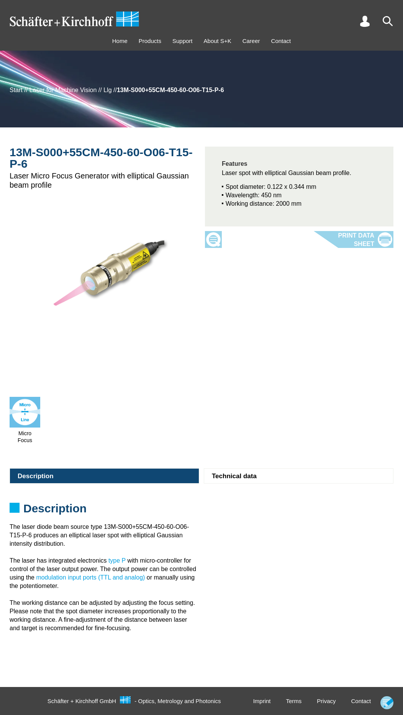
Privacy (326, 701)
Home (120, 41)
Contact (281, 41)
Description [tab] (36, 476)
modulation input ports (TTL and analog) (90, 577)
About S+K (217, 41)
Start (16, 90)
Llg (107, 90)
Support (182, 41)
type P (117, 560)
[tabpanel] (201, 510)
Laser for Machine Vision (63, 90)
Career (251, 41)
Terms (293, 701)
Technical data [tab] (234, 476)
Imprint (262, 701)
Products (150, 41)
